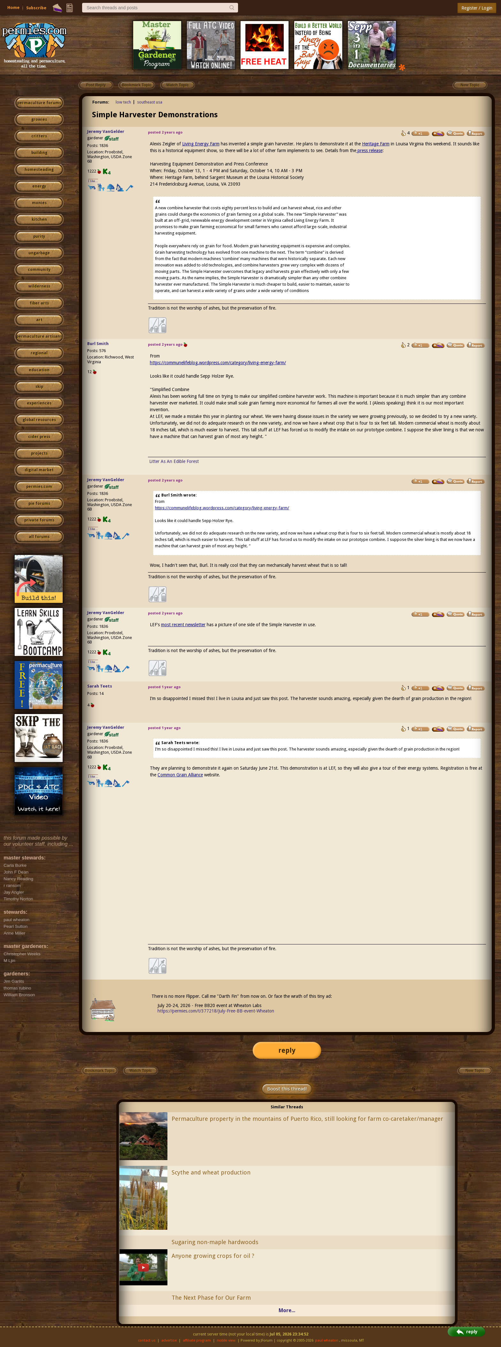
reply (287, 1050)
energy (39, 186)
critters (39, 136)
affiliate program (197, 1340)
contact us (147, 1340)
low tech (123, 102)
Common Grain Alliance (180, 774)
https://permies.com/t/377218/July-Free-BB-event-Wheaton (216, 1011)
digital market (39, 470)
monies (39, 203)
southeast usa (149, 102)
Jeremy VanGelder (105, 131)
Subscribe (36, 7)
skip (39, 386)
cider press (39, 437)
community (39, 269)
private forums (39, 520)
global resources (39, 420)
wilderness (39, 286)
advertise (169, 1340)
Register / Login (476, 8)
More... (287, 1310)
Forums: (100, 102)
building (39, 152)
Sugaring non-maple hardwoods (215, 1242)
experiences (39, 403)
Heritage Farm (375, 143)
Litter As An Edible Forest (174, 461)
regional (39, 353)
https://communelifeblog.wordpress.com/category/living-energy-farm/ (218, 362)
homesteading (39, 169)
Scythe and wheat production (211, 1172)
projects (39, 453)
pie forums (39, 503)
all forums (39, 537)
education (39, 370)
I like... (93, 181)
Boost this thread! (287, 1089)
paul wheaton (326, 1340)
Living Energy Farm (201, 143)
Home (13, 7)
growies (39, 119)
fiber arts (39, 303)
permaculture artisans (39, 336)
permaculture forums (39, 103)
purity (39, 236)
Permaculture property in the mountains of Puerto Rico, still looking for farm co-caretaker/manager (307, 1118)
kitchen (39, 219)
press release (369, 150)
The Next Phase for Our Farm (211, 1297)
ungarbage (39, 253)
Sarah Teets (99, 686)
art (39, 320)
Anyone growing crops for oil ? (213, 1255)
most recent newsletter (183, 624)
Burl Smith (98, 343)
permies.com (39, 486)
